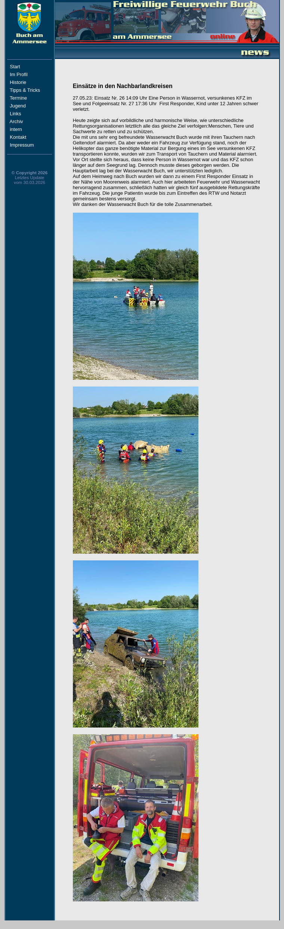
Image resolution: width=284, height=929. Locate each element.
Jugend (18, 106)
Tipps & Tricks (26, 90)
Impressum (25, 145)
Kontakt (25, 137)
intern (22, 129)
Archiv (24, 121)
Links (23, 113)
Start (25, 66)
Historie (25, 82)
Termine (18, 98)
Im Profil (25, 74)
